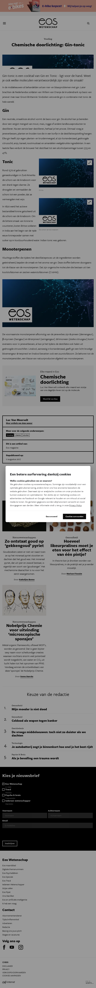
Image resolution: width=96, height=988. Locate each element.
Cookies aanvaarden (74, 516)
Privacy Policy (75, 505)
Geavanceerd (51, 516)
